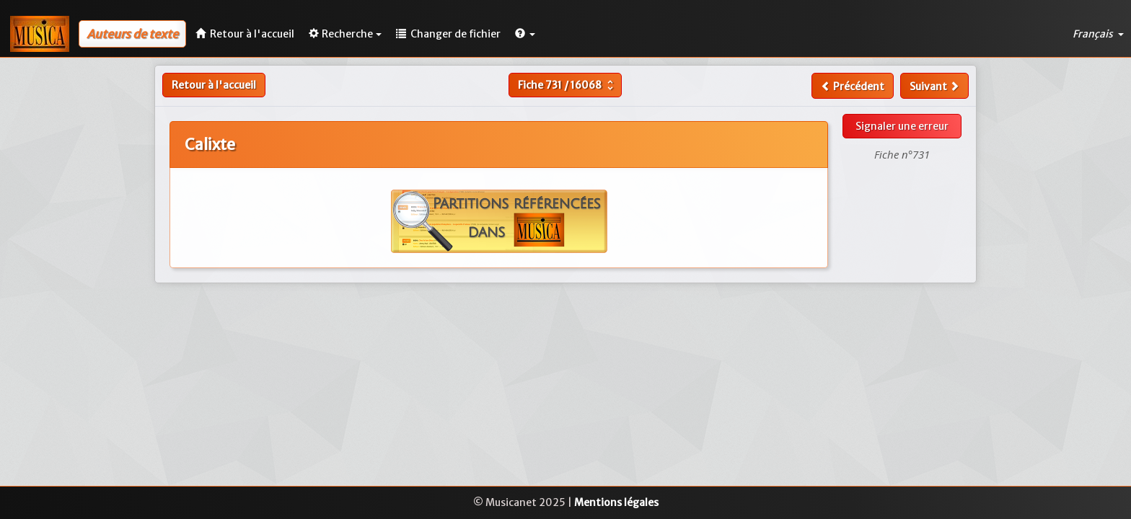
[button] (525, 34)
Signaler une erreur (902, 126)
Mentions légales (616, 502)
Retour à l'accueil (214, 85)
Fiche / (567, 85)
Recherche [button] (345, 33)
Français (1098, 33)
